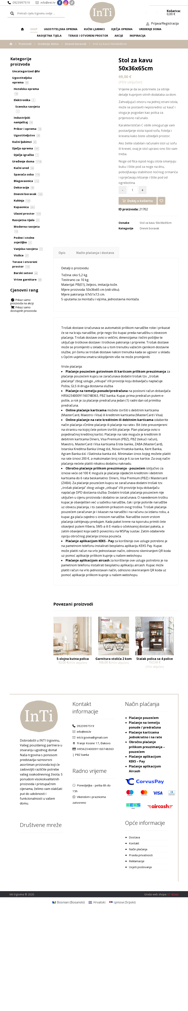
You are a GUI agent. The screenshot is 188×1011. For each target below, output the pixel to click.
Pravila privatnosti (141, 953)
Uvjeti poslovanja (140, 966)
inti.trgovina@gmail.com (90, 820)
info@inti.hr (81, 814)
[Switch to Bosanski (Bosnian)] (68, 1001)
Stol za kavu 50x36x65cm (156, 228)
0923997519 (83, 808)
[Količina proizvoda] (133, 194)
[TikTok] (72, 3)
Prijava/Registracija (165, 25)
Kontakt (134, 941)
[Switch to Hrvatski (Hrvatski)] (97, 1001)
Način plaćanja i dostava (95, 258)
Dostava (134, 935)
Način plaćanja (138, 947)
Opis (62, 258)
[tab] (61, 258)
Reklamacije (136, 960)
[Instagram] (65, 3)
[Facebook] (59, 3)
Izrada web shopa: (155, 993)
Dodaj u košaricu (140, 205)
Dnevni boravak (149, 234)
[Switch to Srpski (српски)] (122, 1001)
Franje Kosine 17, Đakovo (91, 826)
